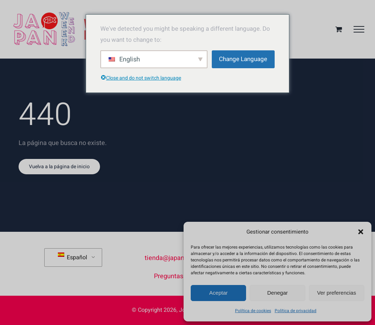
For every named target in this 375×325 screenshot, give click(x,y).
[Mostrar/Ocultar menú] (359, 29)
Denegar (277, 293)
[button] (360, 231)
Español (72, 257)
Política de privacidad (295, 311)
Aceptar (218, 293)
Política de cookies (253, 311)
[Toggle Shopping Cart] (338, 29)
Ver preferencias (336, 293)
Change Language (243, 59)
